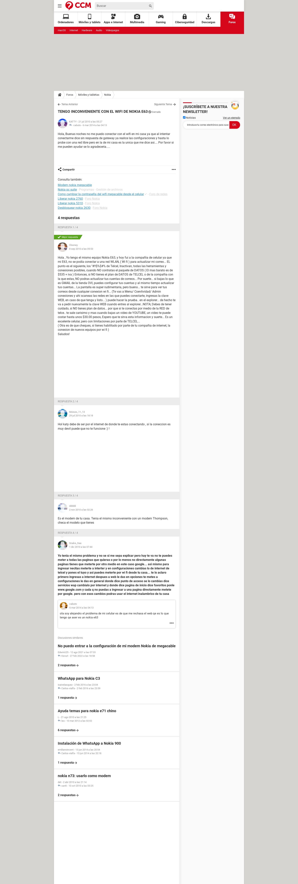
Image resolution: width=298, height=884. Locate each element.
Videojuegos (112, 30)
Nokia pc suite (67, 189)
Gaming (161, 19)
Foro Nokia (92, 198)
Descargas (208, 19)
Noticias (189, 117)
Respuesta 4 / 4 (68, 532)
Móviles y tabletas (88, 94)
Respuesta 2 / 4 (68, 401)
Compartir (69, 169)
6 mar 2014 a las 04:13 (95, 125)
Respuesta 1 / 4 (68, 227)
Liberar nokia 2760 (70, 198)
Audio (99, 30)
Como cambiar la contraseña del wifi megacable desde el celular (101, 194)
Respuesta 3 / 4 (68, 495)
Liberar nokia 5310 (70, 203)
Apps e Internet (113, 19)
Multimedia (137, 19)
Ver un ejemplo (231, 117)
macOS (62, 30)
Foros (232, 19)
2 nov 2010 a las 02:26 (81, 509)
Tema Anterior (69, 104)
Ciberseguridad (184, 19)
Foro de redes (158, 194)
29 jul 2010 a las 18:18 (81, 415)
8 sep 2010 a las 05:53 (81, 248)
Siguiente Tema (163, 104)
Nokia (107, 94)
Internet (74, 30)
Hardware (87, 30)
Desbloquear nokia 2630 (74, 208)
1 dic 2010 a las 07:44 (80, 546)
